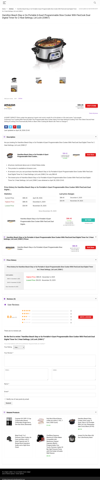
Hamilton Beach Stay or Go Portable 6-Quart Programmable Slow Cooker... (32, 155)
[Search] (94, 2)
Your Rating (8, 347)
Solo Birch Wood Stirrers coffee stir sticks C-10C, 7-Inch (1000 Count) (54, 420)
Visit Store (91, 106)
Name (6, 384)
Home (4, 9)
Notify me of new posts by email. (18, 399)
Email (6, 391)
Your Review (8, 353)
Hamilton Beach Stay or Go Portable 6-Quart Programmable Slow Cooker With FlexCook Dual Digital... (37, 221)
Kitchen (11, 9)
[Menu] (4, 2)
